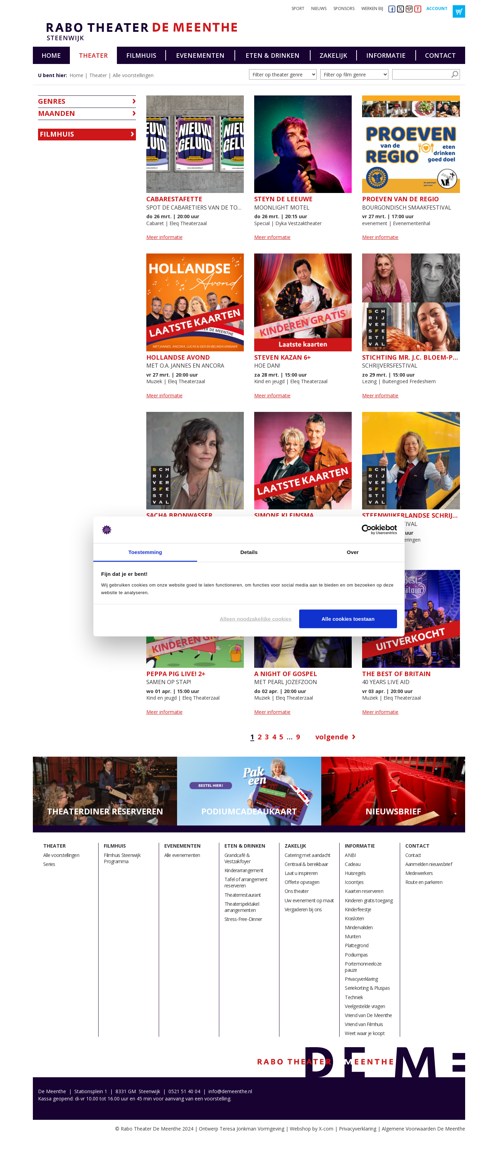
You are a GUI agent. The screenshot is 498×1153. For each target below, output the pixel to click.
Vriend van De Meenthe (368, 1015)
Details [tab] (249, 552)
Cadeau (352, 864)
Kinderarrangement (243, 870)
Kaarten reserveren (364, 891)
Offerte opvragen (302, 882)
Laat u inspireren (301, 873)
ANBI (350, 855)
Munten (353, 936)
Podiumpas (356, 954)
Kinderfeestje (358, 909)
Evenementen (200, 55)
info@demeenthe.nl (230, 1091)
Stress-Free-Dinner (243, 919)
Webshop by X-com (311, 1128)
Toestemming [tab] (145, 552)
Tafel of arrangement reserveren (245, 882)
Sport (298, 8)
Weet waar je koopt (365, 1033)
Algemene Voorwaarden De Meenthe (423, 1128)
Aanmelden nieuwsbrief (428, 864)
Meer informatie (164, 237)
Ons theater (296, 891)
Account (437, 8)
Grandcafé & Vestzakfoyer (237, 858)
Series (49, 864)
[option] (105, 791)
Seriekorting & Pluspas (367, 988)
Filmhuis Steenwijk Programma (122, 858)
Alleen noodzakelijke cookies (256, 619)
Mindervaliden (358, 927)
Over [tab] (353, 552)
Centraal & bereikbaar (306, 864)
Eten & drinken (272, 55)
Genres (51, 101)
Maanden (56, 113)
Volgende (331, 737)
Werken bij (372, 8)
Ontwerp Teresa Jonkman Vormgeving (241, 1128)
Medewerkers (419, 873)
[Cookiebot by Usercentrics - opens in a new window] (366, 530)
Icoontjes (354, 882)
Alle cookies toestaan (348, 619)
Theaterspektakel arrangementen (241, 907)
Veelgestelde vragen (365, 1006)
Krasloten (354, 918)
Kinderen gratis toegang (369, 900)
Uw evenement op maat (309, 900)
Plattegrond (356, 945)
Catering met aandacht (307, 855)
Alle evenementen (182, 855)
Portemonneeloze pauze (363, 966)
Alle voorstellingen (133, 75)
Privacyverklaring (361, 979)
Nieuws (318, 8)
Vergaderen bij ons (303, 909)
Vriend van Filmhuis (364, 1024)
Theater (93, 55)
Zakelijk (333, 55)
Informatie (386, 55)
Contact (440, 55)
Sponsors (343, 8)
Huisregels (355, 873)
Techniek (354, 997)
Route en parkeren (423, 882)
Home (51, 55)
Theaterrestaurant (242, 895)
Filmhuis (141, 55)
